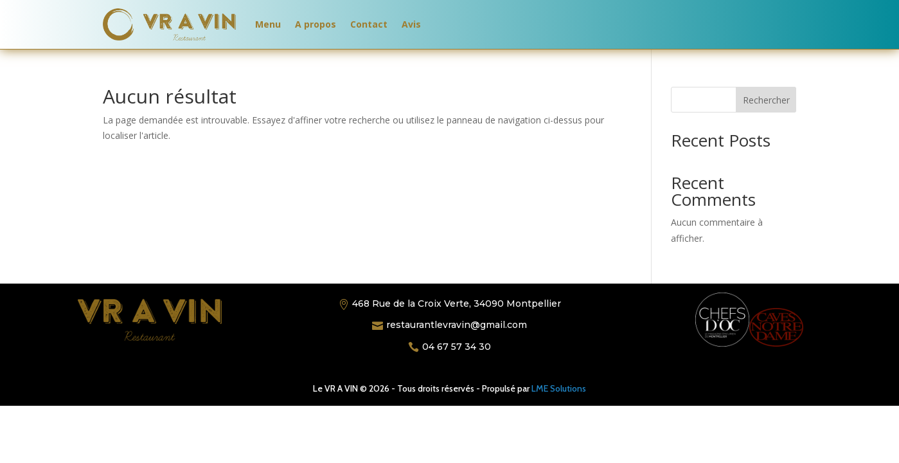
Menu (268, 24)
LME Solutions (558, 388)
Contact (368, 24)
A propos (315, 24)
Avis (411, 24)
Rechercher (766, 100)
